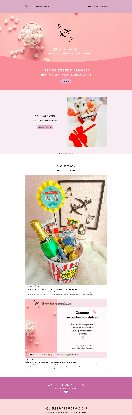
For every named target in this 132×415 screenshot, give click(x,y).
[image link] (27, 6)
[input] (66, 288)
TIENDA (66, 81)
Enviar (66, 321)
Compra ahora (45, 127)
